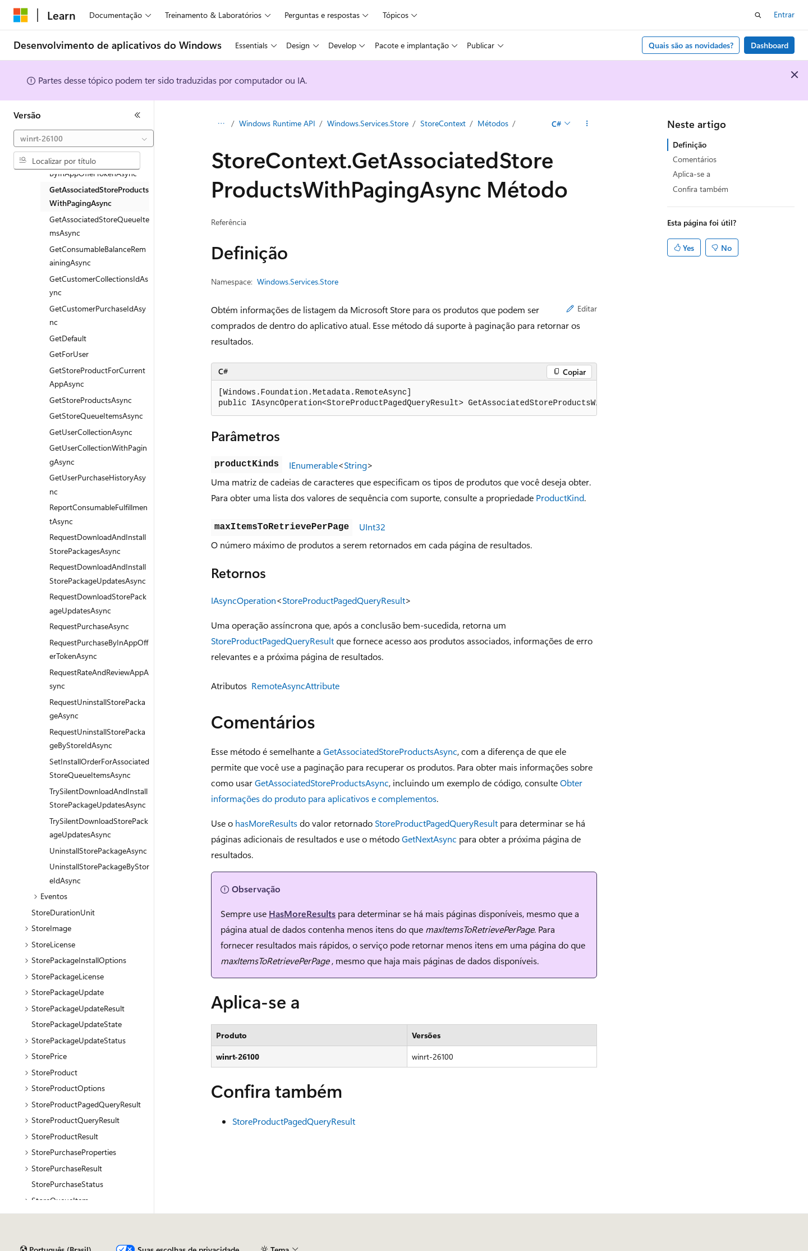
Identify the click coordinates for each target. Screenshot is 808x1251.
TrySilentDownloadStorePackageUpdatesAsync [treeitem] (98, 827)
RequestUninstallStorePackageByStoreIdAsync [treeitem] (97, 738)
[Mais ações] (587, 124)
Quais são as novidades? (691, 45)
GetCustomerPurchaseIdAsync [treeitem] (97, 315)
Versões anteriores (222, 1245)
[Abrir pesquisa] (758, 15)
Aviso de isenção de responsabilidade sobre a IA (95, 1245)
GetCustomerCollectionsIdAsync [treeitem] (98, 285)
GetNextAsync (429, 839)
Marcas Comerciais (679, 1245)
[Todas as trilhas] (221, 124)
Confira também (700, 189)
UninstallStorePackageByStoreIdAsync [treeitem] (99, 873)
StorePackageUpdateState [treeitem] (76, 1024)
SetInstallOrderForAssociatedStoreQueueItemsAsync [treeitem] (99, 768)
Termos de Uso (607, 1245)
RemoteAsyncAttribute (295, 685)
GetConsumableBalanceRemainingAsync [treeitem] (97, 256)
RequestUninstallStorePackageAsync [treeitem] (97, 708)
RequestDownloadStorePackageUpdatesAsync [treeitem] (97, 603)
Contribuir (322, 1245)
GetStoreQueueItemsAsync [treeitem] (96, 415)
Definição (689, 144)
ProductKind (560, 497)
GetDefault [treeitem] (67, 338)
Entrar (784, 14)
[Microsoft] (20, 15)
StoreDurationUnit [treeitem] (63, 912)
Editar (581, 308)
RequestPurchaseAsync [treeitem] (89, 626)
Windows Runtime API (277, 123)
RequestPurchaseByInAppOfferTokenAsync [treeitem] (98, 649)
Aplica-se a (691, 173)
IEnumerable (313, 465)
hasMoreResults (266, 823)
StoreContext (443, 123)
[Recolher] (137, 115)
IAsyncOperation (243, 600)
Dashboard (769, 45)
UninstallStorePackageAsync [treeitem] (98, 850)
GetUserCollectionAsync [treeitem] (90, 432)
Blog (275, 1245)
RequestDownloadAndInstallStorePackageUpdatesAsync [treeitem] (97, 573)
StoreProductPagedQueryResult (343, 600)
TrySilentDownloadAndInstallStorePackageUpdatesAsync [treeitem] (98, 798)
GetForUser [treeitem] (69, 354)
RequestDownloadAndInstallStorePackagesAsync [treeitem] (97, 543)
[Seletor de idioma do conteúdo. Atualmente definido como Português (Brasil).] (55, 1219)
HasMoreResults (302, 913)
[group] (404, 398)
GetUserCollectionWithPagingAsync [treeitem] (98, 454)
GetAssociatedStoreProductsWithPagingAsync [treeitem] (99, 196)
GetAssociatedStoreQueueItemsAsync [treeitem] (99, 226)
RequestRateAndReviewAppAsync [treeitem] (99, 679)
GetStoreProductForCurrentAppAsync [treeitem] (97, 377)
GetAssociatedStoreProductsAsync (390, 751)
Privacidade (372, 1245)
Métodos (493, 123)
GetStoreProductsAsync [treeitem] (90, 400)
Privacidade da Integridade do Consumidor (487, 1245)
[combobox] (83, 139)
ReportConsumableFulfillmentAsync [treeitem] (98, 514)
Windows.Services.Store (367, 123)
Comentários (695, 159)
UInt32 (372, 527)
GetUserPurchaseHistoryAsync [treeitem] (97, 484)
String (355, 465)
